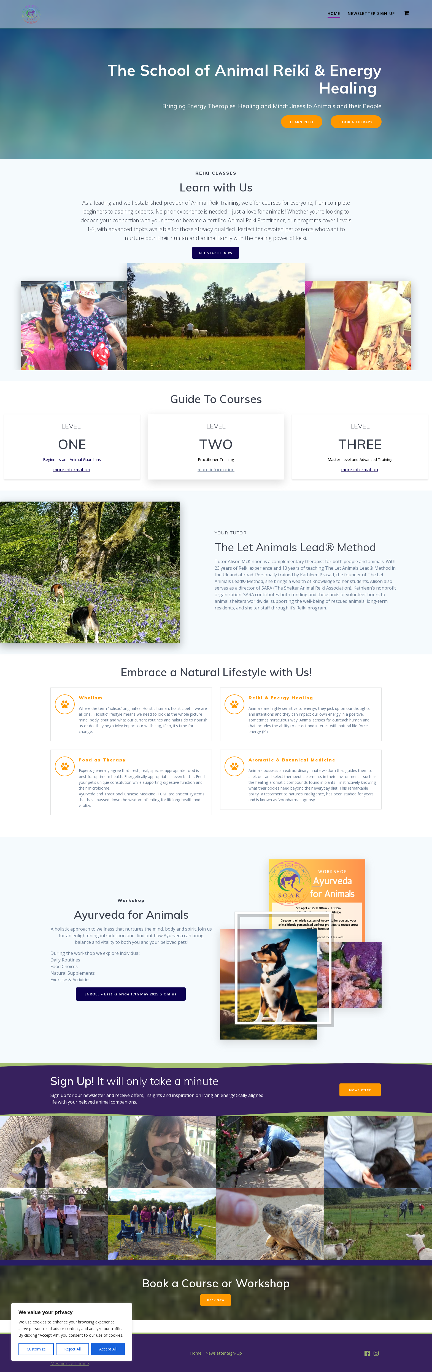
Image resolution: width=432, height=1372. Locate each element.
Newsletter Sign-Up (371, 13)
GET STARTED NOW (215, 254)
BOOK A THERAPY (354, 122)
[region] (71, 1332)
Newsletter (359, 1101)
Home (334, 13)
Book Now (215, 1311)
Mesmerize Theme (69, 1363)
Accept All (108, 1349)
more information (71, 471)
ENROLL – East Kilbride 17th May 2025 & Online (131, 1005)
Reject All (72, 1349)
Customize (36, 1349)
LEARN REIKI (297, 122)
